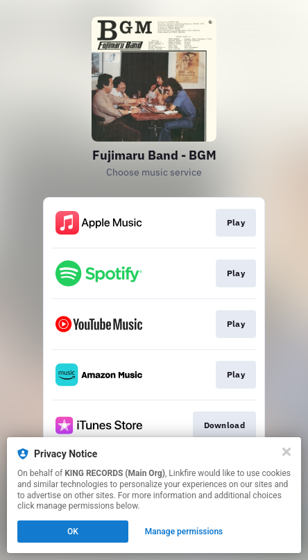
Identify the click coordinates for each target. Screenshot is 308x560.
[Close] (286, 452)
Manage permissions (184, 531)
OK (72, 531)
